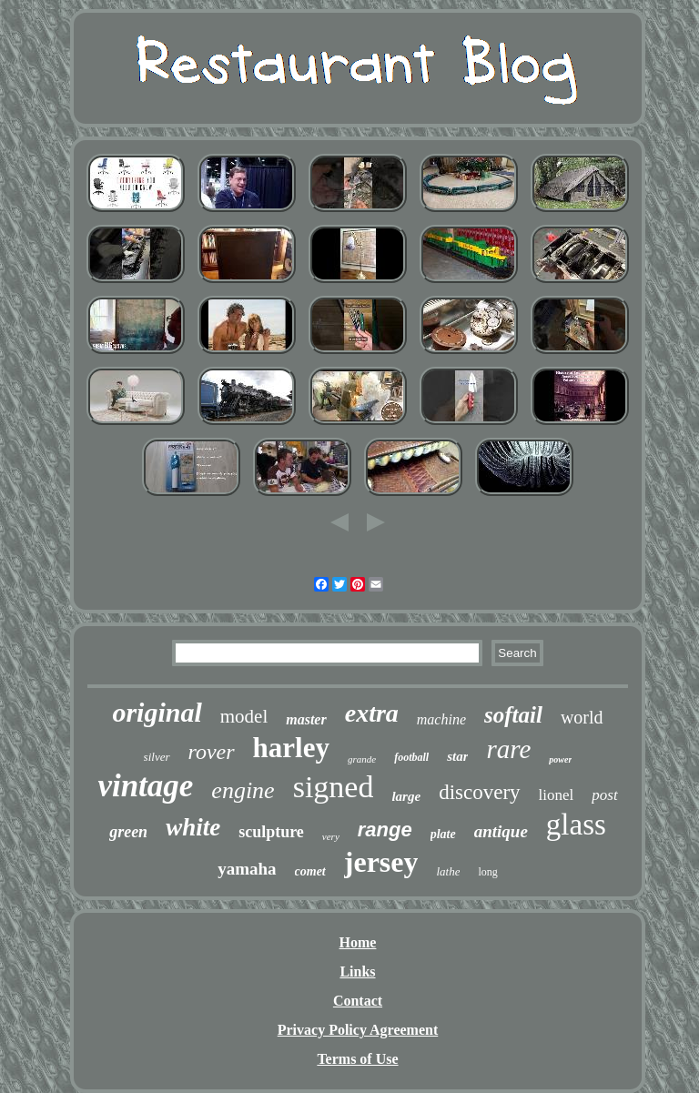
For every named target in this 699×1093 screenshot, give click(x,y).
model (244, 716)
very (330, 836)
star (457, 756)
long (487, 871)
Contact (357, 1000)
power (560, 759)
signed (333, 787)
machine (441, 719)
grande (362, 759)
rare (508, 749)
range (385, 829)
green (128, 832)
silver (157, 757)
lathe (448, 871)
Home (358, 942)
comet (310, 871)
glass (576, 824)
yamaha (247, 868)
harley (291, 748)
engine (242, 790)
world (582, 717)
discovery (479, 792)
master (306, 719)
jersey (381, 861)
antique (501, 831)
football (411, 757)
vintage (145, 786)
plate (443, 834)
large (405, 796)
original (156, 712)
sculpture (271, 832)
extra (372, 713)
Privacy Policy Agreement (358, 1029)
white (193, 827)
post (604, 795)
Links (357, 971)
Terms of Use (357, 1059)
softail (513, 715)
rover (211, 752)
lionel (556, 795)
